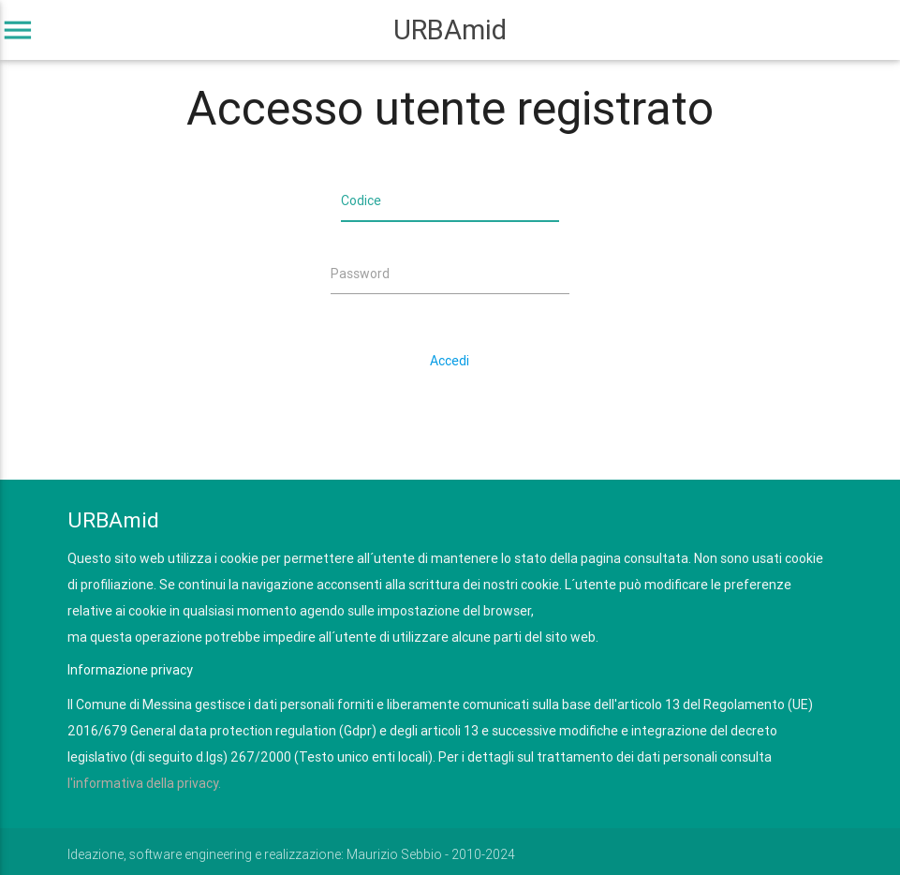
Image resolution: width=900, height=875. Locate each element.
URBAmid (450, 30)
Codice (361, 200)
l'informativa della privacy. (144, 783)
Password (360, 273)
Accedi (449, 360)
